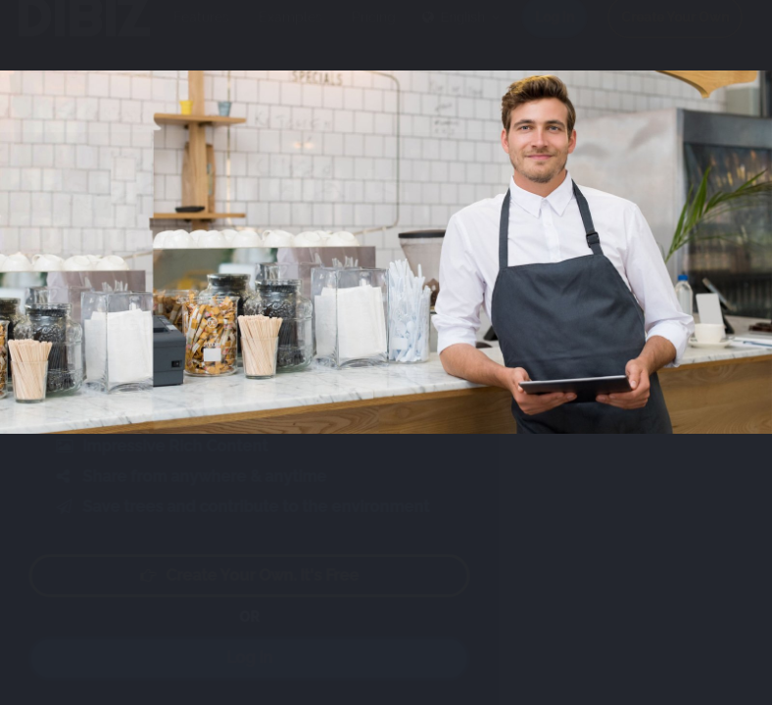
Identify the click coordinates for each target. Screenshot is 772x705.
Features (201, 36)
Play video (268, 366)
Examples (290, 36)
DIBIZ (82, 36)
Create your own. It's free (268, 575)
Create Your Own (675, 36)
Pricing (374, 36)
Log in (554, 36)
